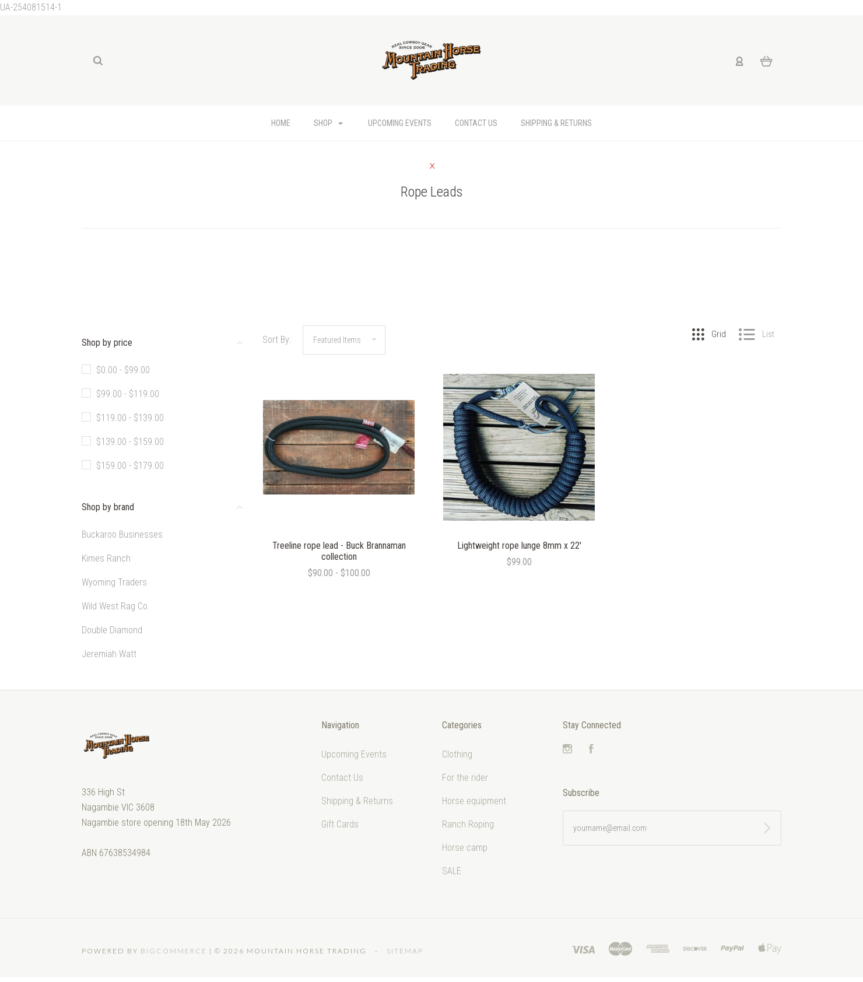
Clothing (457, 754)
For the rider (465, 777)
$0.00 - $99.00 (123, 370)
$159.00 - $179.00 (130, 465)
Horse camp (464, 847)
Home (280, 123)
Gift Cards (340, 824)
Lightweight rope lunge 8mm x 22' (519, 545)
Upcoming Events (400, 123)
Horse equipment (474, 800)
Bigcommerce (174, 950)
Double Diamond (112, 630)
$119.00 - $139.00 (130, 417)
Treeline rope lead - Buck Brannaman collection (339, 551)
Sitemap (405, 950)
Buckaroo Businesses (122, 534)
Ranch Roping (468, 824)
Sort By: (276, 339)
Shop (328, 123)
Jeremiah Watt (109, 654)
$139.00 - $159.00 (130, 441)
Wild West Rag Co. (116, 606)
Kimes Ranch (106, 558)
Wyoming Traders (114, 582)
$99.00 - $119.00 (127, 393)
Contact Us (476, 123)
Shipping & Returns (556, 123)
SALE (451, 870)
